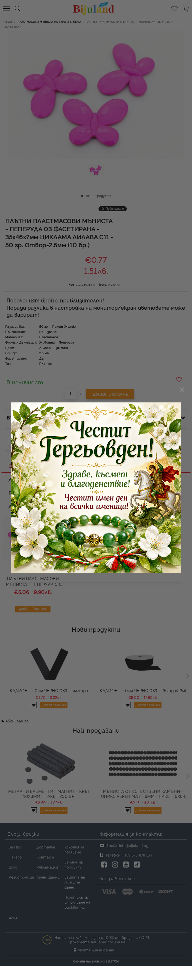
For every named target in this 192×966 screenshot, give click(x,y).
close (182, 367)
